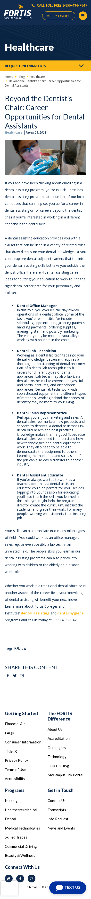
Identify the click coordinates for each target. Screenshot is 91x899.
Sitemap (32, 887)
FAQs (9, 733)
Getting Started (21, 713)
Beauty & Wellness (20, 855)
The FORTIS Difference (60, 716)
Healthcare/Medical (21, 810)
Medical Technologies (22, 828)
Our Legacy (57, 747)
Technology (57, 756)
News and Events (61, 828)
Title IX (11, 751)
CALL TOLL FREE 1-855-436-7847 (59, 5)
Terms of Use (15, 769)
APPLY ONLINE (59, 16)
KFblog (20, 648)
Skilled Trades (16, 837)
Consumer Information (23, 742)
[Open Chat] (67, 887)
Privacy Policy (16, 760)
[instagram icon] (31, 878)
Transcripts (57, 810)
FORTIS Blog (58, 766)
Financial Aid (15, 723)
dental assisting (35, 613)
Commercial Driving (21, 846)
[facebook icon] (20, 878)
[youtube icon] (9, 878)
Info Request (58, 819)
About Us (55, 729)
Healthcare (13, 132)
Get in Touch (61, 790)
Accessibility (15, 778)
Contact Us (57, 800)
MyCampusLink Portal (65, 775)
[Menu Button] (83, 15)
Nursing (11, 800)
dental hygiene (70, 613)
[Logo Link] (18, 12)
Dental (10, 819)
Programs (15, 790)
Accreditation (59, 738)
